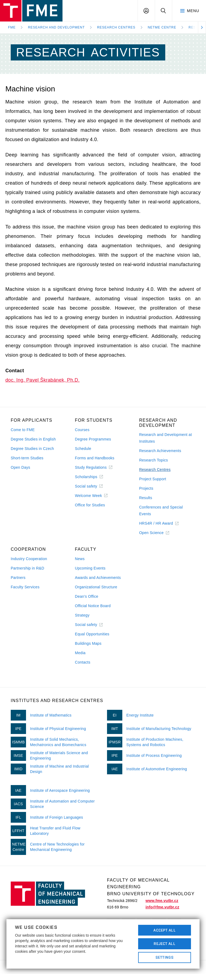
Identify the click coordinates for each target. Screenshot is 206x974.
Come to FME (23, 430)
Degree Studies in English (33, 439)
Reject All (164, 943)
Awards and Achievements (98, 577)
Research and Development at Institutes (165, 437)
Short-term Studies (27, 458)
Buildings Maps (88, 643)
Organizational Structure (96, 587)
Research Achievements (160, 451)
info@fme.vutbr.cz (162, 907)
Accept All (164, 930)
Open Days (20, 467)
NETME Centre (162, 27)
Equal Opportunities (92, 634)
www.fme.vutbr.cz (161, 900)
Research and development (56, 27)
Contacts (82, 662)
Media (80, 653)
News (79, 559)
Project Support (152, 479)
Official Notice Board (93, 606)
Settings (165, 957)
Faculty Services (25, 587)
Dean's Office (86, 596)
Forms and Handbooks (94, 458)
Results (145, 498)
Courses (82, 430)
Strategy (82, 615)
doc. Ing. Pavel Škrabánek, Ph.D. (42, 380)
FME (12, 27)
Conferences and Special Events (161, 510)
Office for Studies (90, 505)
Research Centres (116, 27)
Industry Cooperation (29, 559)
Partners (18, 577)
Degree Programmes (93, 439)
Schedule (83, 448)
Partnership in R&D (27, 568)
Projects (146, 488)
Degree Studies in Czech (32, 448)
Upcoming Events (90, 568)
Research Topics (153, 460)
